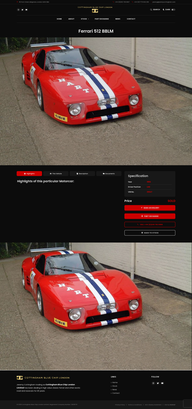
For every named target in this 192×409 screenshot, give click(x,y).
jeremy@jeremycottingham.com (163, 2)
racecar (172, 405)
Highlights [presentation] (29, 173)
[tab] (29, 173)
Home (115, 382)
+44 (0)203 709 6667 (121, 2)
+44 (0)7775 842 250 (140, 2)
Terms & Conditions (135, 405)
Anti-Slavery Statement (153, 405)
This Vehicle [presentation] (56, 173)
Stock (114, 386)
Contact (116, 393)
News (114, 389)
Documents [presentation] (109, 173)
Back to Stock (149, 232)
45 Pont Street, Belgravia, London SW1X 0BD (33, 2)
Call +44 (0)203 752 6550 (150, 224)
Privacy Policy (120, 405)
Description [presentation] (82, 173)
